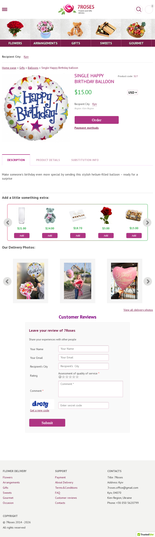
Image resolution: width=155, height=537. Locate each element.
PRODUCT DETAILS (48, 160)
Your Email (36, 358)
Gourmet (8, 498)
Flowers (8, 477)
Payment (60, 477)
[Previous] (8, 222)
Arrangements (11, 482)
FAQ (57, 493)
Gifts (22, 68)
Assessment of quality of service (78, 373)
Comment (36, 391)
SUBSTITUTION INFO (85, 160)
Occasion (8, 503)
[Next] (147, 222)
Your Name (36, 349)
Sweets (7, 493)
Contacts (60, 503)
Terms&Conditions (66, 487)
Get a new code (39, 410)
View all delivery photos (138, 310)
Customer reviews (66, 498)
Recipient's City (39, 366)
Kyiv (26, 56)
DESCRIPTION (16, 160)
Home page (9, 68)
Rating (34, 375)
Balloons (33, 68)
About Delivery (64, 482)
